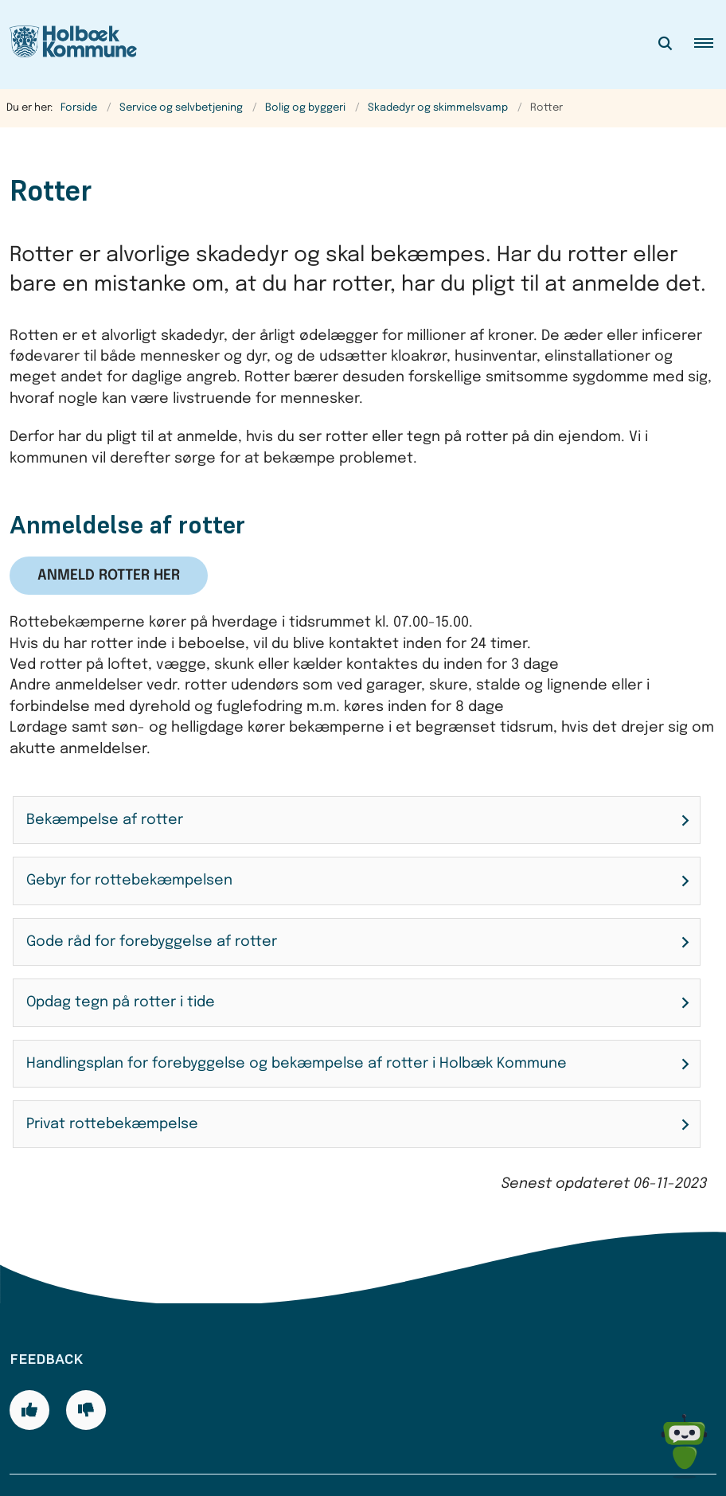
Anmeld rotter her (108, 575)
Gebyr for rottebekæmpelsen (129, 880)
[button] (710, 45)
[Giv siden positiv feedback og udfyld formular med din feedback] (29, 1359)
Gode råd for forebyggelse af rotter (151, 942)
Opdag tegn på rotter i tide (120, 1002)
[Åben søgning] (665, 44)
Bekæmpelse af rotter (104, 820)
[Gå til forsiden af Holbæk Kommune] (68, 44)
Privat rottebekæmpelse (112, 1124)
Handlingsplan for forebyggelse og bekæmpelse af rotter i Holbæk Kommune (296, 1064)
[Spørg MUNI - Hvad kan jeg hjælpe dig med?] (684, 1446)
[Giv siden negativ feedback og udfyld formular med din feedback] (86, 1359)
